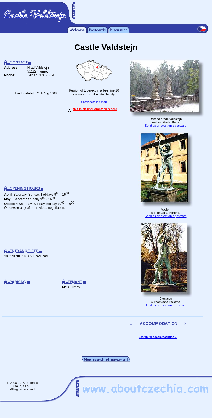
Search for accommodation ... (158, 337)
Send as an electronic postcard (165, 125)
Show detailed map (94, 101)
